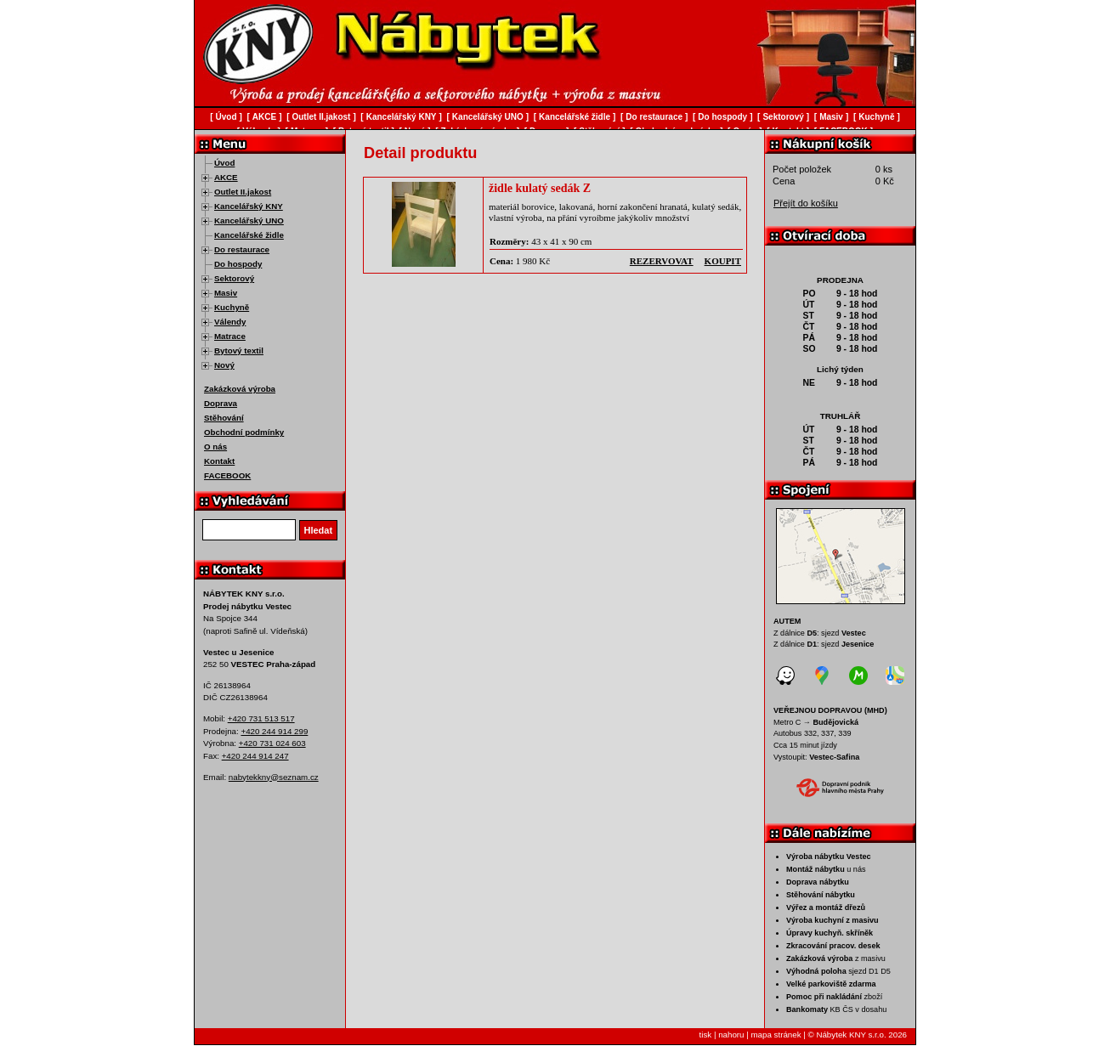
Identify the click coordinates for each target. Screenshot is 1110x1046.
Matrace (230, 336)
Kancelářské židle (249, 235)
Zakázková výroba (239, 388)
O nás (215, 446)
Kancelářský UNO (249, 220)
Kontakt (219, 461)
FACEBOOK (227, 475)
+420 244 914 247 (255, 755)
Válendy (230, 321)
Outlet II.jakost (242, 191)
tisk (705, 1034)
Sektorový (234, 278)
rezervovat (662, 261)
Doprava (220, 403)
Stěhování (224, 417)
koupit (723, 261)
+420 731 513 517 (261, 718)
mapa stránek (775, 1034)
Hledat (318, 530)
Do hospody (238, 264)
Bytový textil (238, 350)
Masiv (225, 292)
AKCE (226, 177)
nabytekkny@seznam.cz (274, 777)
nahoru (731, 1034)
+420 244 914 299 (274, 731)
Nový (224, 365)
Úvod (224, 162)
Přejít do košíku (805, 203)
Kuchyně (231, 307)
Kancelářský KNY (248, 206)
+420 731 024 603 (272, 743)
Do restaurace (241, 249)
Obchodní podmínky (244, 432)
